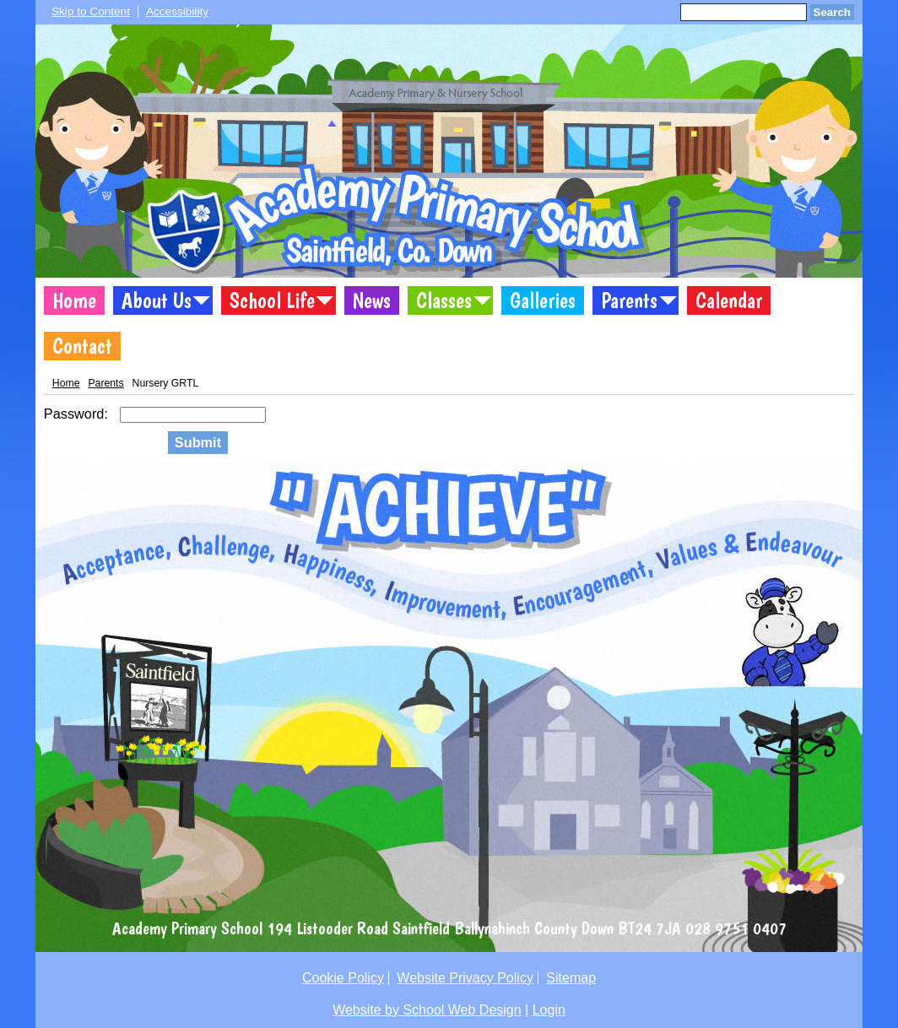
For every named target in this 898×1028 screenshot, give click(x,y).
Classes (444, 300)
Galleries (543, 300)
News (372, 300)
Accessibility (177, 11)
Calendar (728, 300)
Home (74, 300)
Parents (629, 300)
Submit (198, 442)
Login (549, 1010)
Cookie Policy (343, 978)
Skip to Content (90, 11)
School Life (272, 300)
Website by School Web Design (427, 1010)
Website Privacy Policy (465, 978)
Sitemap (571, 978)
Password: (78, 413)
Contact (82, 346)
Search (832, 12)
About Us (157, 300)
